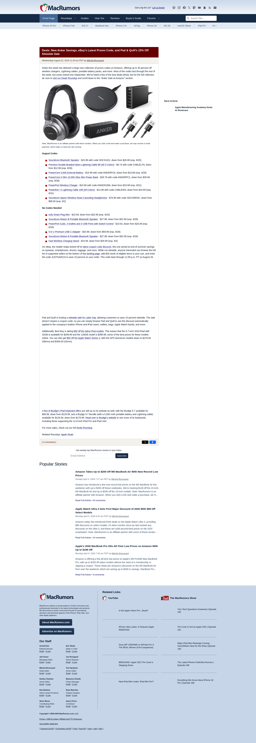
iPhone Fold (68, 25)
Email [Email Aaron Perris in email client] (68, 705)
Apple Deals (67, 434)
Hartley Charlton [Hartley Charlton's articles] (47, 678)
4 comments (49, 442)
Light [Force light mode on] (95, 729)
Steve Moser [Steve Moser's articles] (45, 700)
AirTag (137, 25)
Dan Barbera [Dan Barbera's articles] (45, 689)
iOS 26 (167, 25)
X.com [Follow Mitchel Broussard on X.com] (48, 672)
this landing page (91, 253)
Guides (85, 18)
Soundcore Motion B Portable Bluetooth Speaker (73, 219)
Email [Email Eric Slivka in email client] (68, 650)
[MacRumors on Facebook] (184, 7)
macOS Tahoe (184, 25)
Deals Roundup (84, 428)
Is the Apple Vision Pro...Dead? (133, 610)
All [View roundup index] (214, 25)
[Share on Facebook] (152, 442)
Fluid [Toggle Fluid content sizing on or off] (75, 729)
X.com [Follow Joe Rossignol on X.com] (74, 661)
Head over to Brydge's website (100, 417)
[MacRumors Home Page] (60, 8)
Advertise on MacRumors (57, 630)
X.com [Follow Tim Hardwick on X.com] (74, 672)
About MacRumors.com (56, 621)
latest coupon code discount (97, 246)
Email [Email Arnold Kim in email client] (42, 650)
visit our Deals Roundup (65, 78)
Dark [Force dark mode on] (100, 729)
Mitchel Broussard (95, 60)
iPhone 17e (121, 25)
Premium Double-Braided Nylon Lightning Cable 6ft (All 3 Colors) (81, 164)
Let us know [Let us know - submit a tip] (158, 7)
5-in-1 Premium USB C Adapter (64, 231)
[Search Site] (201, 18)
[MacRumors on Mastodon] (194, 7)
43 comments (99, 500)
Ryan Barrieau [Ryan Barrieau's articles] (72, 689)
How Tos (99, 18)
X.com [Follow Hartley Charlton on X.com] (48, 683)
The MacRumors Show (183, 597)
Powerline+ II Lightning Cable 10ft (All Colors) (72, 190)
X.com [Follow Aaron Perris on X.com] (74, 705)
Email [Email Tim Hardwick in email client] (68, 672)
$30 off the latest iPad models (89, 331)
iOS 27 (85, 25)
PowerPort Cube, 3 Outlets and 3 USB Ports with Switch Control (81, 223)
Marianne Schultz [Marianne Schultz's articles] (73, 678)
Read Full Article (83, 500)
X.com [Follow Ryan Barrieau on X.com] (74, 695)
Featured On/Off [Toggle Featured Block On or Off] (46, 729)
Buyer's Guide (133, 18)
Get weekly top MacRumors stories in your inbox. (99, 450)
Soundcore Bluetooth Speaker (64, 160)
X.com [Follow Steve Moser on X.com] (48, 705)
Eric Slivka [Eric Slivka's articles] (70, 645)
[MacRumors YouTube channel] (199, 7)
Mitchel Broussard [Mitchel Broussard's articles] (47, 667)
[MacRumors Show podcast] (174, 7)
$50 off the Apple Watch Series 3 (83, 338)
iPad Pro (202, 25)
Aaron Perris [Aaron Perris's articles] (71, 700)
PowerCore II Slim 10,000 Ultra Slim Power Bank (73, 177)
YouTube (113, 597)
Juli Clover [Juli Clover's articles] (44, 656)
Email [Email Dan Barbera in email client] (42, 695)
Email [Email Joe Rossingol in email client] (68, 661)
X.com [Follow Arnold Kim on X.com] (48, 650)
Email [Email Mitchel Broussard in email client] (42, 672)
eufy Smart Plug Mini (59, 214)
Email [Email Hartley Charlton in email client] (42, 683)
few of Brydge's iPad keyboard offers (62, 411)
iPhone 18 (152, 25)
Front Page (49, 18)
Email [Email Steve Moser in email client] (42, 705)
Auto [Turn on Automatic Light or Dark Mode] (90, 729)
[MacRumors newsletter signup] (215, 7)
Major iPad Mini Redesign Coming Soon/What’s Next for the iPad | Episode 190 (196, 645)
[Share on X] (145, 442)
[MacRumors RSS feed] (209, 7)
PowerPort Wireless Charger (63, 185)
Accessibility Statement (49, 724)
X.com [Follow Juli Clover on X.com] (48, 661)
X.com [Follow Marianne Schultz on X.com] (74, 683)
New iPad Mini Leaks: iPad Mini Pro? (136, 680)
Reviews (115, 18)
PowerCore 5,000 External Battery (66, 172)
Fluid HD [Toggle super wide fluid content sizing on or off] (82, 729)
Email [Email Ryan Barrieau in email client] (68, 695)
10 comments (99, 537)
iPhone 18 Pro (49, 25)
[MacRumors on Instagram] (179, 7)
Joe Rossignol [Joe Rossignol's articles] (72, 656)
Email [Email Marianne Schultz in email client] (68, 683)
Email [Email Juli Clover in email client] (42, 661)
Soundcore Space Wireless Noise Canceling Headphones (78, 198)
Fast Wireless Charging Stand (64, 241)
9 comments (98, 574)
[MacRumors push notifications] (204, 7)
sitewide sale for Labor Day (82, 317)
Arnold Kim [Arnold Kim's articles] (44, 645)
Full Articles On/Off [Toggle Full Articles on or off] (63, 729)
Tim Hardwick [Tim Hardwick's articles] (72, 667)
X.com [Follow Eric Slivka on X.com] (74, 650)
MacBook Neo (102, 25)
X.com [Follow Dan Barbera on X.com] (48, 695)
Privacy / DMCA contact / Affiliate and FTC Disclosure (61, 719)
